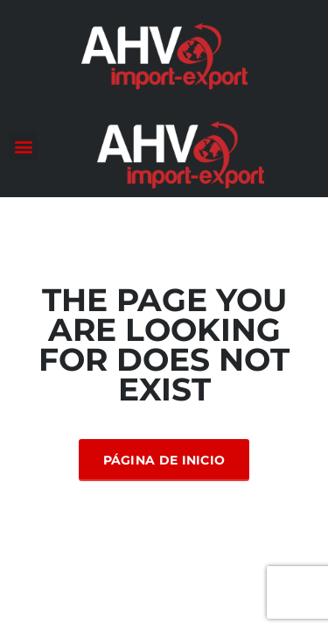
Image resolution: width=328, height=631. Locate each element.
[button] (23, 145)
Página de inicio (164, 460)
